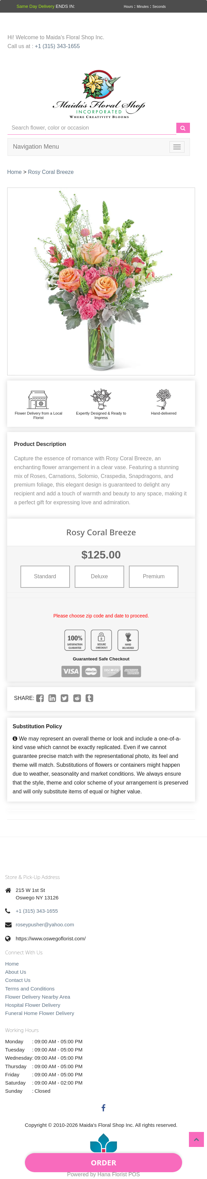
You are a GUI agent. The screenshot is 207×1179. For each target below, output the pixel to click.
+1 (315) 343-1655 (57, 46)
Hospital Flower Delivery (32, 1005)
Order (103, 1162)
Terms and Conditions (30, 988)
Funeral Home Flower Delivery (39, 1013)
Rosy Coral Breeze (51, 172)
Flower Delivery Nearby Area (37, 997)
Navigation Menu (36, 146)
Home (14, 172)
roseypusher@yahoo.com (45, 924)
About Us (15, 972)
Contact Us (17, 980)
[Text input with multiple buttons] (92, 128)
